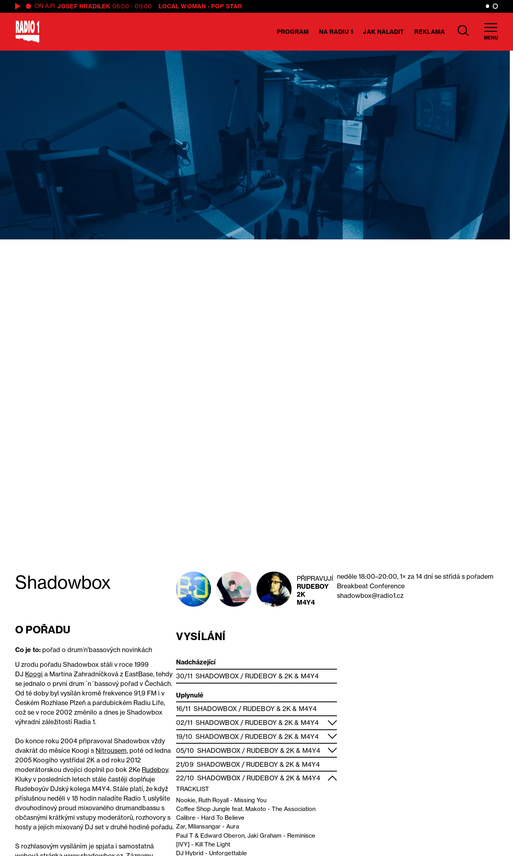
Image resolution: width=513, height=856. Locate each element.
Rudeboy (313, 586)
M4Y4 (306, 602)
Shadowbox (217, 676)
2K (301, 594)
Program (293, 31)
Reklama (429, 31)
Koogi (34, 674)
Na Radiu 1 (336, 31)
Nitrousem (111, 750)
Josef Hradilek (83, 6)
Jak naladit (383, 31)
